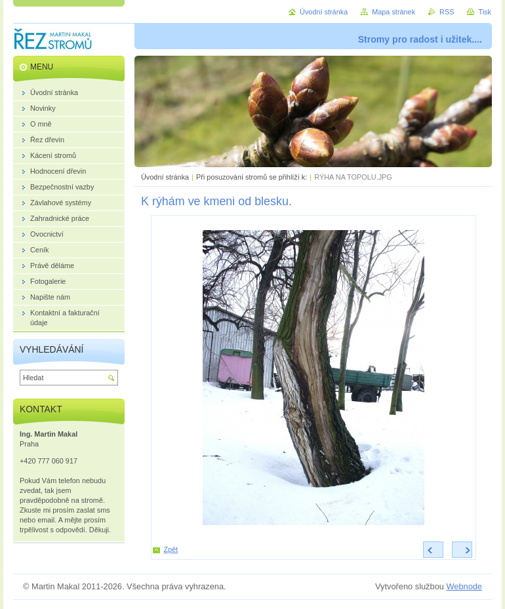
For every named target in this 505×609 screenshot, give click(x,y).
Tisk (484, 12)
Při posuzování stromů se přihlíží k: (251, 177)
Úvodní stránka (165, 177)
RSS (446, 12)
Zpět (171, 549)
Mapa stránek (393, 12)
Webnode (464, 586)
